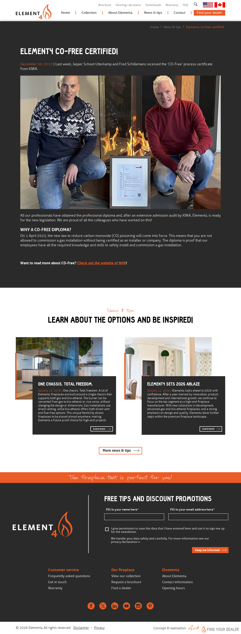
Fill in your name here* (122, 510)
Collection (89, 14)
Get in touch (57, 582)
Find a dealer (121, 588)
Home (65, 14)
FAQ (185, 5)
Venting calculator (128, 5)
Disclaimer (81, 628)
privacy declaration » (125, 542)
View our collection (126, 576)
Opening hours (173, 588)
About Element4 (120, 14)
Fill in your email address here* (192, 510)
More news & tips (116, 450)
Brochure (104, 5)
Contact (179, 14)
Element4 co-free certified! (205, 27)
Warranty (171, 5)
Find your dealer (209, 14)
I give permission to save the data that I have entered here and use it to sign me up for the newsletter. (168, 530)
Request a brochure (126, 582)
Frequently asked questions (69, 576)
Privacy (99, 628)
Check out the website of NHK (101, 263)
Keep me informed (207, 550)
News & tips (153, 14)
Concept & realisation (189, 628)
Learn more (99, 428)
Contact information (177, 582)
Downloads (153, 5)
